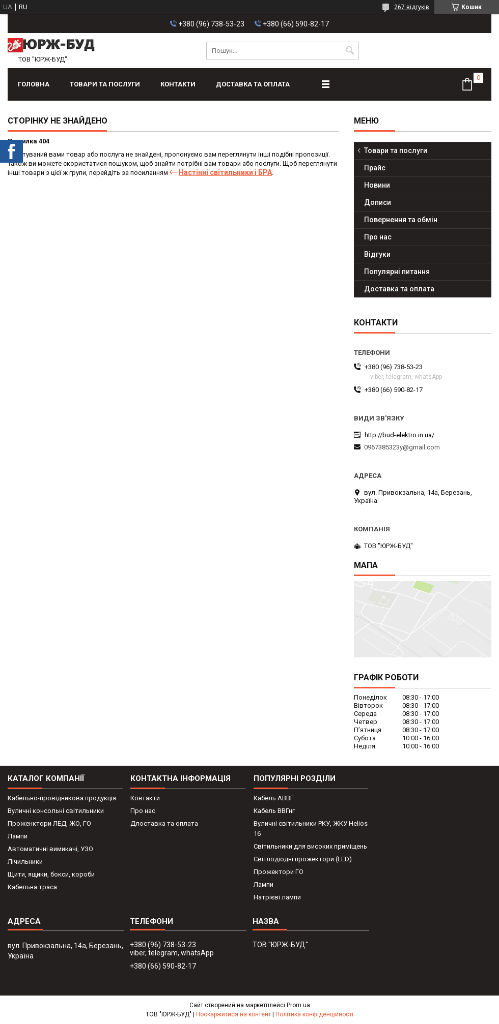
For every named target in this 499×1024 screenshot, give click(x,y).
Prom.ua (298, 1005)
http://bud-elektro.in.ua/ (399, 435)
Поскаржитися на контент (233, 1014)
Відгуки (377, 254)
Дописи (377, 202)
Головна (33, 84)
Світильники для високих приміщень (310, 846)
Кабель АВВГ (274, 798)
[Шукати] (350, 50)
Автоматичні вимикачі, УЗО (50, 849)
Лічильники (25, 861)
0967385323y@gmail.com (402, 447)
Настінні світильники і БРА (225, 172)
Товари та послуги (105, 84)
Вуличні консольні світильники (56, 811)
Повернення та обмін (400, 220)
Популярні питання (397, 271)
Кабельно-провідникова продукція (62, 798)
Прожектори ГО (278, 872)
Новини (377, 185)
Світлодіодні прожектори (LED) (303, 859)
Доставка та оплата (253, 84)
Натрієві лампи (277, 897)
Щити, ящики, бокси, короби (51, 874)
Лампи (17, 836)
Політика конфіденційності (314, 1014)
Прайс (374, 168)
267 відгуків (411, 7)
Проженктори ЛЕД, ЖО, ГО (49, 823)
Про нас (378, 237)
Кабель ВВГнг (274, 811)
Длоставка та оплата (164, 823)
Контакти (178, 84)
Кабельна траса (32, 887)
